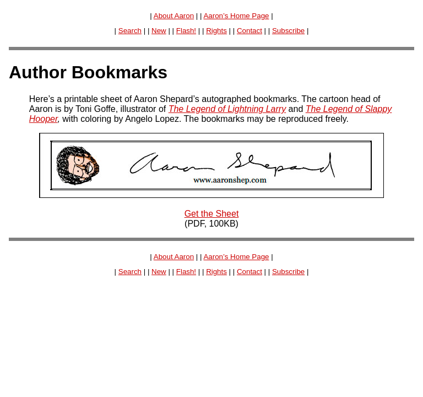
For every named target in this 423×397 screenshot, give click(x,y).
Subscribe (288, 30)
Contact (249, 30)
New (158, 30)
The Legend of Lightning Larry (227, 109)
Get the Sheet (212, 213)
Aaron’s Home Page (236, 16)
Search (130, 30)
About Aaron (174, 16)
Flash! (186, 30)
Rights (216, 30)
